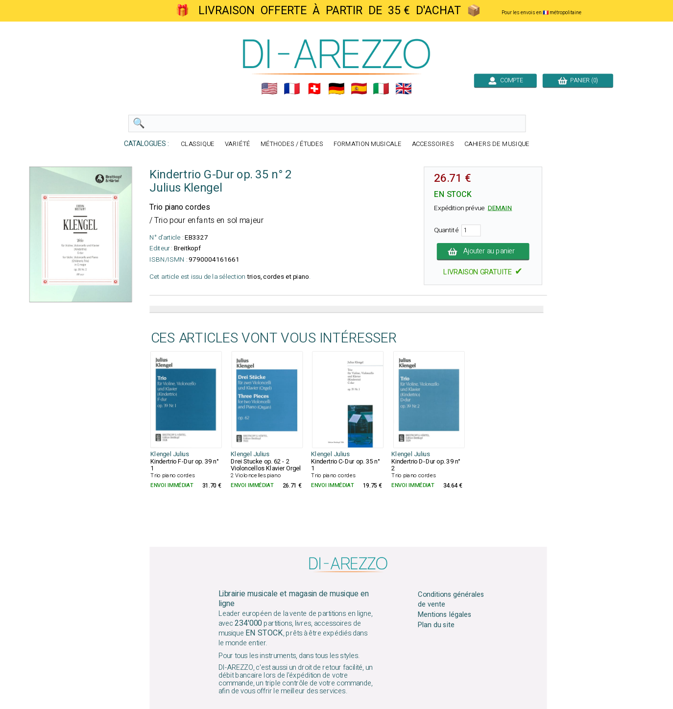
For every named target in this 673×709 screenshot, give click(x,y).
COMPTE (505, 80)
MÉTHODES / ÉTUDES (292, 144)
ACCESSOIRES (433, 144)
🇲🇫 (292, 88)
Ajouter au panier (483, 251)
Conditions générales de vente (451, 599)
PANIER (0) (578, 80)
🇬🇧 (403, 88)
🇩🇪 (336, 88)
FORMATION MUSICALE (368, 144)
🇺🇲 (269, 88)
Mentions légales (445, 615)
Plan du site (436, 625)
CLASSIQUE (198, 144)
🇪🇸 (359, 88)
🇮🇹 (381, 88)
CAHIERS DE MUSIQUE (497, 144)
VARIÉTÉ (237, 144)
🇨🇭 (314, 88)
